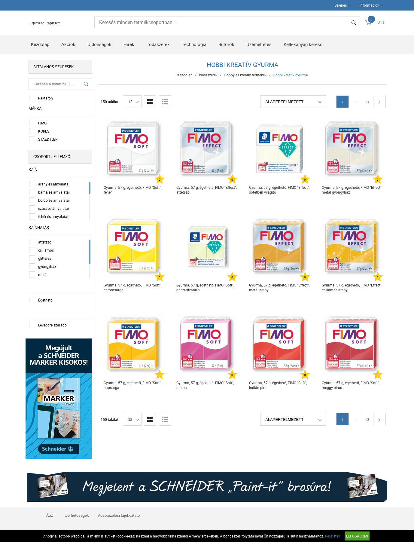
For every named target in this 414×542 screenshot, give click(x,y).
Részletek (332, 536)
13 (367, 102)
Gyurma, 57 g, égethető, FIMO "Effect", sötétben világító (279, 189)
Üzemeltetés (259, 44)
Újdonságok (99, 44)
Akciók (68, 44)
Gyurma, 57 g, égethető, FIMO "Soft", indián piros (278, 385)
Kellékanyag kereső (303, 44)
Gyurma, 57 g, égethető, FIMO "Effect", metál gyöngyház (352, 189)
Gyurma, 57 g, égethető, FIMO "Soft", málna (205, 385)
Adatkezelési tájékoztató (119, 514)
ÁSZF (51, 514)
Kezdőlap (40, 44)
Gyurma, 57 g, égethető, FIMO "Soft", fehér (133, 189)
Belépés (340, 5)
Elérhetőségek (77, 514)
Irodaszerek (158, 44)
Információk (369, 5)
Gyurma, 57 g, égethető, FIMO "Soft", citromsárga (133, 287)
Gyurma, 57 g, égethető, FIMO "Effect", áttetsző (207, 189)
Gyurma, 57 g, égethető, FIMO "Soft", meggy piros (351, 385)
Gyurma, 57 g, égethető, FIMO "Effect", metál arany (279, 287)
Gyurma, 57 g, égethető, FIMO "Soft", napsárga (133, 385)
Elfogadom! (357, 536)
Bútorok (226, 44)
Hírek (128, 44)
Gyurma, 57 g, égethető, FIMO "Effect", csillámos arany (352, 287)
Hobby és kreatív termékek (245, 74)
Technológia (194, 44)
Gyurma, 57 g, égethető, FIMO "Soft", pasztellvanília (205, 287)
